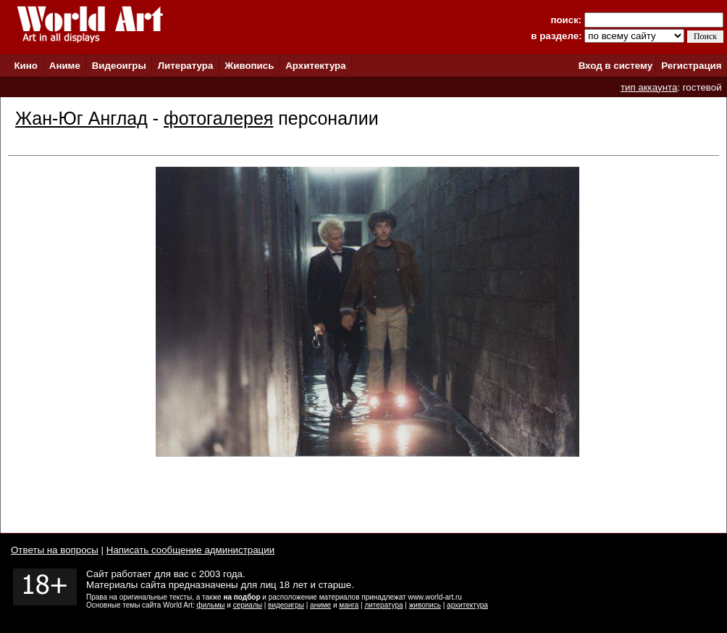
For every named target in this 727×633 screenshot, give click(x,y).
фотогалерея (218, 118)
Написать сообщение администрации (190, 550)
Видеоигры (119, 65)
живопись (425, 605)
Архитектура (315, 65)
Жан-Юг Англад (81, 118)
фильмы (211, 605)
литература (383, 605)
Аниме (64, 65)
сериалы (247, 605)
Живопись (249, 65)
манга (348, 605)
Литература (186, 65)
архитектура (467, 605)
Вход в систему (615, 65)
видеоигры (286, 605)
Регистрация (691, 65)
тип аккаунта (649, 87)
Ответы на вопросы (54, 550)
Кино (26, 65)
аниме (320, 605)
